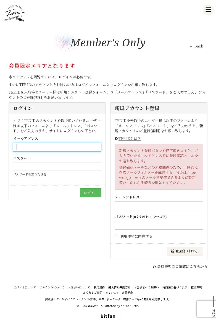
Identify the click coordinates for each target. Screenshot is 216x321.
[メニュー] (208, 9)
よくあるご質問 (92, 293)
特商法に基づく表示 (174, 287)
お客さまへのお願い (146, 287)
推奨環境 (196, 287)
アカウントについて (51, 287)
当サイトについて (25, 287)
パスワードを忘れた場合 (29, 174)
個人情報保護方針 (119, 287)
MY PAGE (112, 293)
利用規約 (127, 236)
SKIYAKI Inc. (130, 306)
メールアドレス (25, 138)
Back (198, 46)
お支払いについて (79, 287)
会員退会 (127, 293)
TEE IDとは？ (129, 138)
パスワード (22, 158)
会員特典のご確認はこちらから (182, 266)
